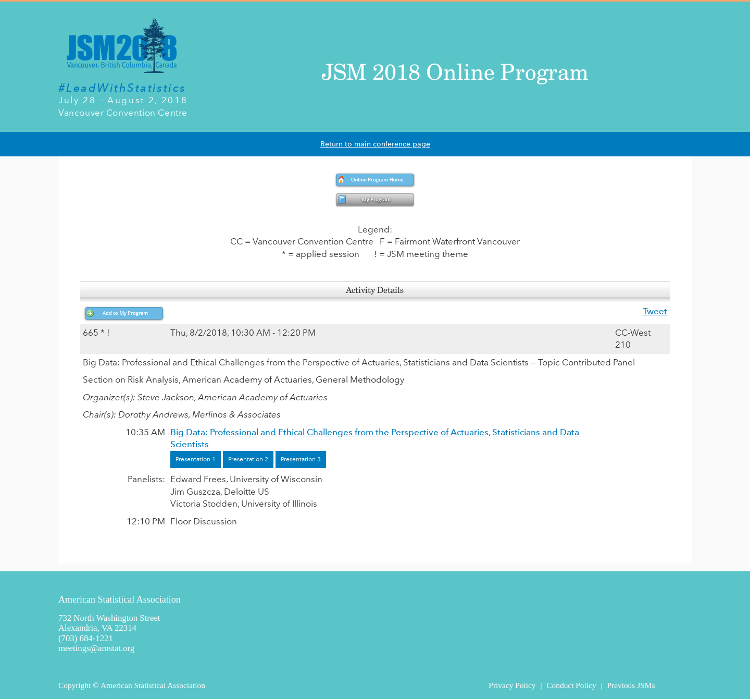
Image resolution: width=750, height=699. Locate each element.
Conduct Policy (571, 685)
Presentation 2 (248, 459)
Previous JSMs (631, 685)
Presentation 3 (301, 459)
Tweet (655, 311)
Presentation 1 (196, 459)
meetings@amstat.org (96, 648)
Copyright (74, 685)
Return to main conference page (375, 144)
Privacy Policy (512, 685)
